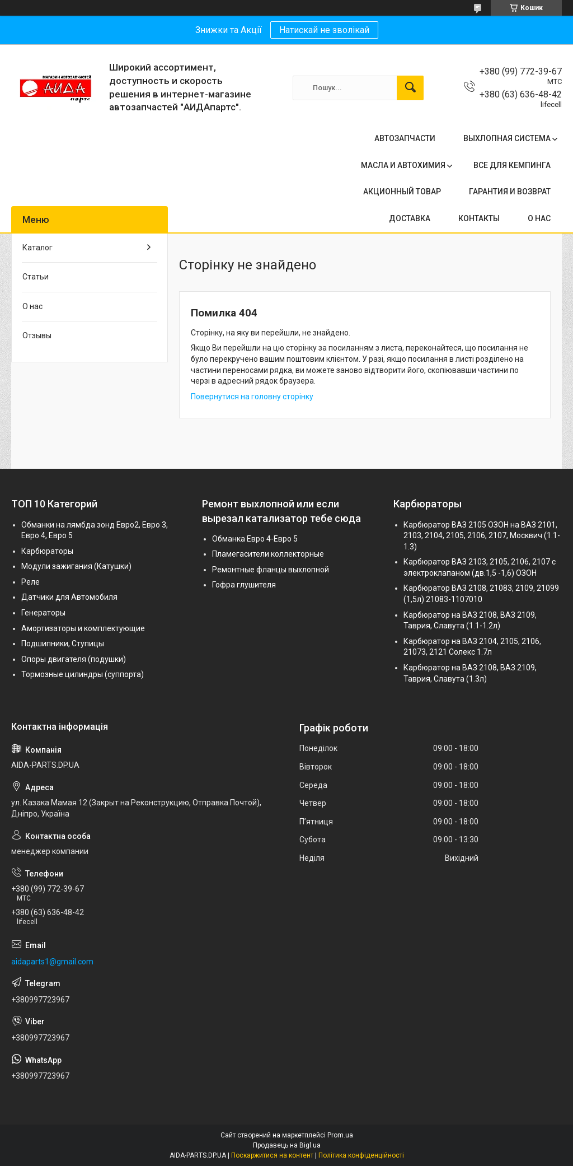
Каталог (37, 247)
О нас (32, 306)
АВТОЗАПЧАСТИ (404, 138)
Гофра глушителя (244, 584)
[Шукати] (410, 88)
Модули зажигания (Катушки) (76, 566)
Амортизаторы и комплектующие (83, 628)
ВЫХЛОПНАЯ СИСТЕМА (507, 138)
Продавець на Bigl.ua (287, 1145)
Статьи (35, 276)
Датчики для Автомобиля (69, 597)
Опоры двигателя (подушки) (73, 659)
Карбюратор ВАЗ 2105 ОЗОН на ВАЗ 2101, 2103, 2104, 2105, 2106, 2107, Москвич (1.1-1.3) (481, 535)
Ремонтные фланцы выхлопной (270, 569)
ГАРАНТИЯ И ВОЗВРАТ (510, 191)
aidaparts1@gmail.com (52, 961)
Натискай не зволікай (324, 30)
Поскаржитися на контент (272, 1155)
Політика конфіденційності (361, 1155)
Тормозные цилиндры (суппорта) (82, 674)
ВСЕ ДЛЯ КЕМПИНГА (512, 165)
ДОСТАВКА (409, 218)
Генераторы (43, 612)
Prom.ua (340, 1135)
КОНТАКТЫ (479, 218)
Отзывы (36, 335)
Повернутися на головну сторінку (252, 396)
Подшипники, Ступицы (62, 643)
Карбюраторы (47, 551)
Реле (30, 581)
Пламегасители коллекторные (268, 553)
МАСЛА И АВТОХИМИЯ (403, 165)
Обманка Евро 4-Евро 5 (255, 538)
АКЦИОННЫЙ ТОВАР (402, 191)
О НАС (539, 218)
